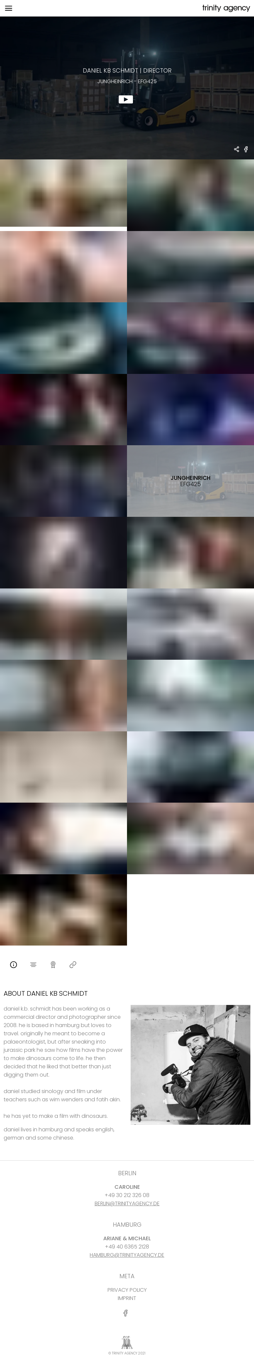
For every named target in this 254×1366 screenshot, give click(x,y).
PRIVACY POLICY (127, 1290)
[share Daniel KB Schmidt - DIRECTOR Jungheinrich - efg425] (236, 150)
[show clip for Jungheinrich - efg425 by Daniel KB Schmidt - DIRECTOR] (127, 88)
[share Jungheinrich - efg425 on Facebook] (246, 152)
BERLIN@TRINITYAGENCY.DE (127, 1203)
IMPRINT (127, 1298)
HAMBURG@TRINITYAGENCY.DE (127, 1255)
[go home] (225, 8)
